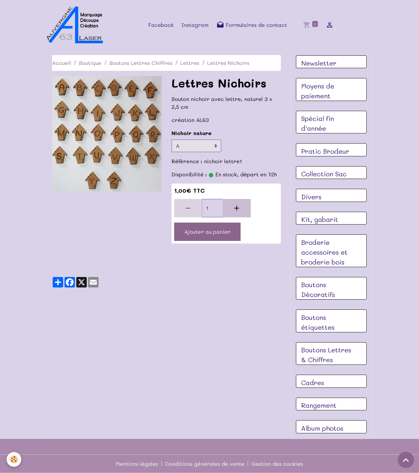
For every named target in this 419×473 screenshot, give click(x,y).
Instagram (195, 24)
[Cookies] (14, 459)
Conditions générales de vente (205, 463)
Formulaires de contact (251, 25)
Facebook (161, 24)
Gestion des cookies (277, 463)
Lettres (189, 62)
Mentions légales (137, 463)
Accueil (61, 62)
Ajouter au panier (207, 231)
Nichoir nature (191, 132)
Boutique (90, 62)
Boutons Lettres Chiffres (141, 62)
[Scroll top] (406, 460)
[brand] (77, 25)
